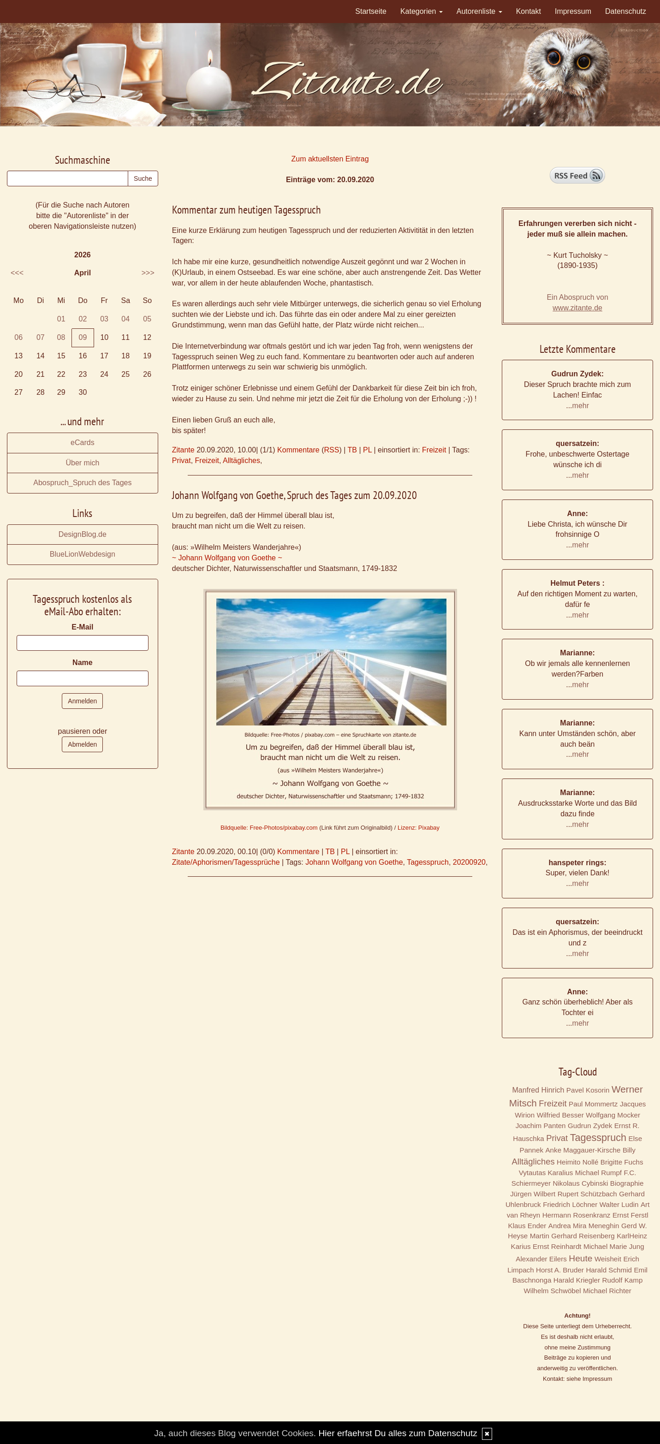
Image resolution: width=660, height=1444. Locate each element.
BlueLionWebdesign (82, 554)
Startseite (370, 11)
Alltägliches (241, 460)
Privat (181, 460)
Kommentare (298, 450)
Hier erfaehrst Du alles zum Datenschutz (397, 1433)
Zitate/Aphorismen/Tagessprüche (226, 862)
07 (40, 337)
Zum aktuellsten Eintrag (330, 159)
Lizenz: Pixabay (419, 827)
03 (104, 319)
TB (352, 450)
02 (83, 319)
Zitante (183, 450)
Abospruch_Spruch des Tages (82, 483)
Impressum (573, 11)
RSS (331, 450)
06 (18, 337)
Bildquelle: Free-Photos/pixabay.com (269, 827)
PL (367, 450)
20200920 (469, 862)
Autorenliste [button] (479, 11)
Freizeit (434, 450)
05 (147, 319)
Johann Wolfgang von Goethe (354, 862)
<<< (17, 273)
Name (82, 662)
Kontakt (528, 11)
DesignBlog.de (83, 534)
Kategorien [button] (421, 11)
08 (61, 337)
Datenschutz (625, 11)
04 (125, 319)
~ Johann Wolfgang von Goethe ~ (227, 558)
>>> (148, 273)
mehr (580, 406)
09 (83, 337)
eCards (83, 442)
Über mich (82, 463)
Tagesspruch (428, 862)
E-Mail (82, 627)
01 (61, 319)
